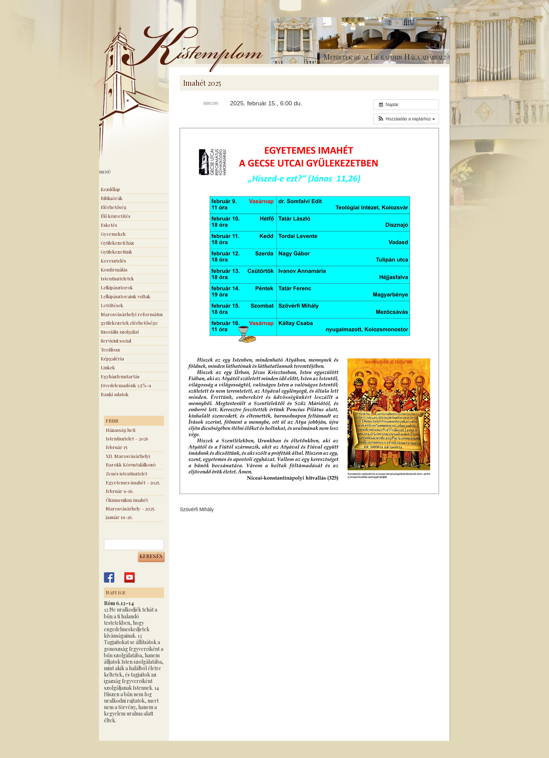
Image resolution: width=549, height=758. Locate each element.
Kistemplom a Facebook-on (109, 577)
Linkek (108, 367)
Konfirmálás (114, 269)
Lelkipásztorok (117, 287)
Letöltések (112, 305)
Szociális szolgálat (120, 332)
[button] (406, 119)
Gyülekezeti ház (117, 243)
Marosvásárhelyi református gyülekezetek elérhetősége (132, 318)
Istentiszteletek (117, 278)
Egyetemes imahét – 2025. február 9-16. (133, 486)
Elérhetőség (113, 207)
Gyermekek (113, 234)
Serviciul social (116, 341)
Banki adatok (115, 394)
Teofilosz (110, 349)
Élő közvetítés (115, 216)
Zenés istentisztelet (126, 473)
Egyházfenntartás (120, 376)
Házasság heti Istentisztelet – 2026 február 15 (127, 438)
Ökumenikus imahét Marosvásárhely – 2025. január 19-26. (130, 508)
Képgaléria (112, 358)
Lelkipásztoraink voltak (125, 296)
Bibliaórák (112, 198)
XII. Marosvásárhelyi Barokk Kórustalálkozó (131, 460)
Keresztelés (113, 261)
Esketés (109, 225)
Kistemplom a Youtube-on (129, 577)
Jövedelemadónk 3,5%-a (126, 385)
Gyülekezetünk (116, 252)
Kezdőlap (110, 189)
